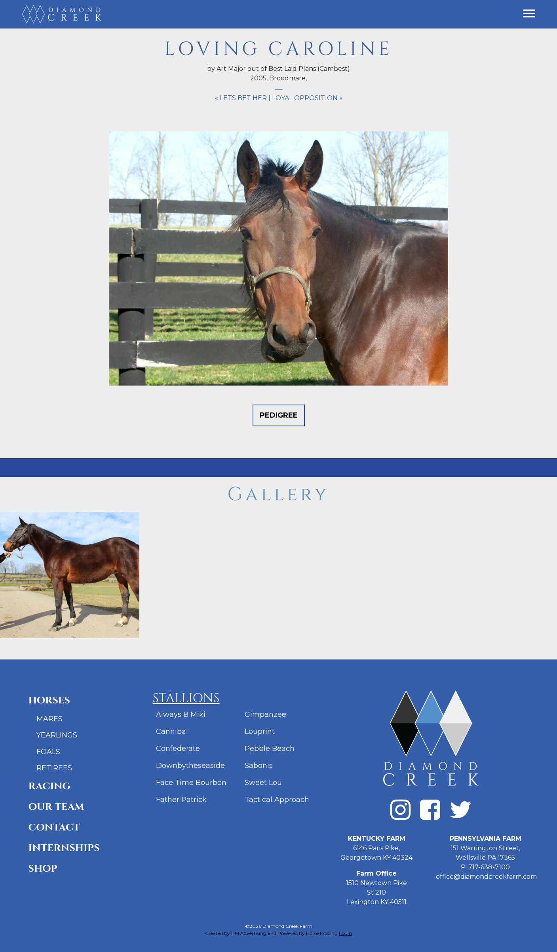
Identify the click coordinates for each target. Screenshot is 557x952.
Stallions (186, 698)
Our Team (56, 806)
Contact (54, 827)
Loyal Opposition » (307, 98)
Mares (49, 718)
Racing (50, 786)
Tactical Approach (277, 799)
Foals (48, 751)
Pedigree (279, 415)
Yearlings (56, 735)
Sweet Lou (263, 782)
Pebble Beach (270, 748)
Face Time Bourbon (191, 782)
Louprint (260, 731)
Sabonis (259, 765)
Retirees (54, 768)
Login (345, 933)
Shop (43, 868)
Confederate (178, 748)
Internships (64, 848)
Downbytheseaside (190, 765)
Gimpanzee (265, 714)
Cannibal (172, 731)
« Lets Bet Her (241, 98)
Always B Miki (180, 714)
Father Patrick (181, 799)
